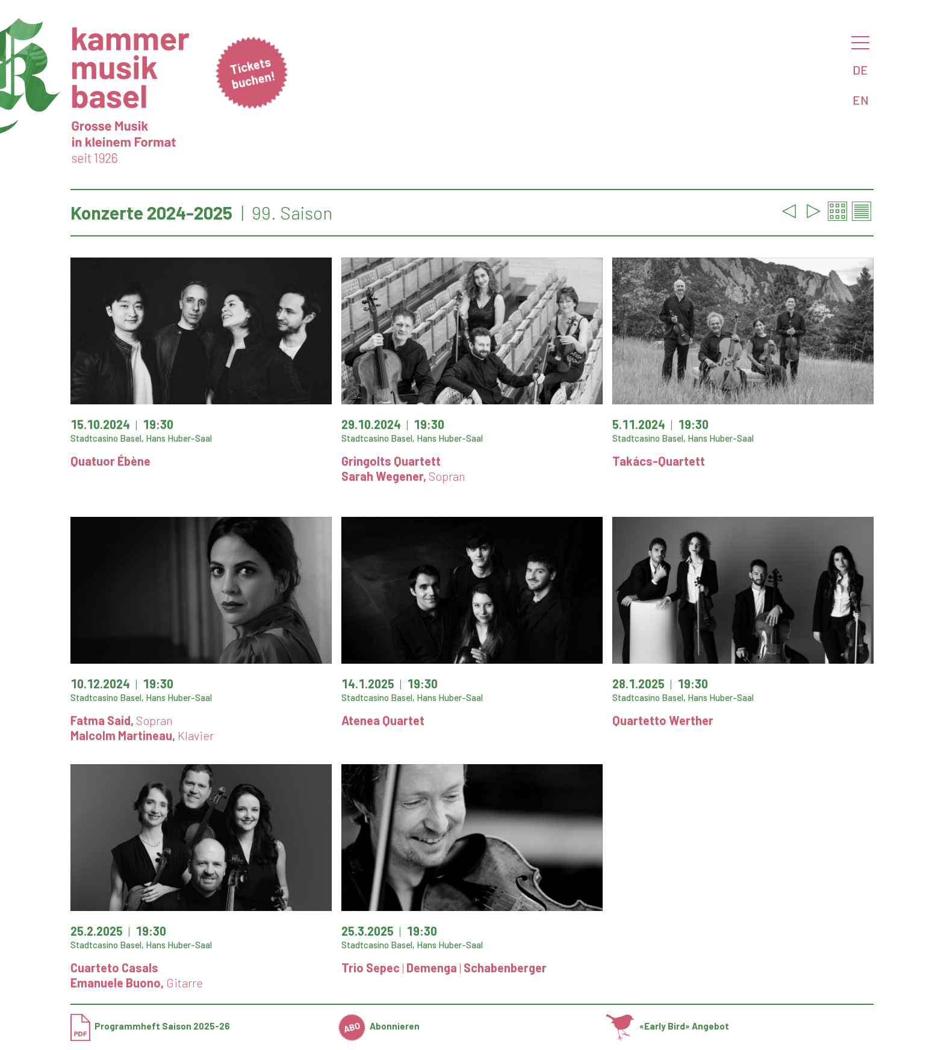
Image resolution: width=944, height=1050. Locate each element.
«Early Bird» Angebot (667, 1026)
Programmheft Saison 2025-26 (150, 1026)
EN (860, 100)
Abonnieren (379, 1026)
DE (860, 70)
